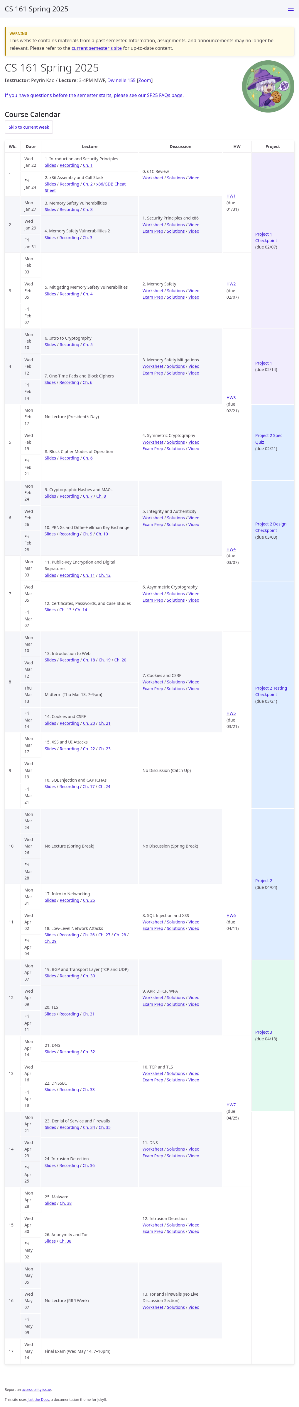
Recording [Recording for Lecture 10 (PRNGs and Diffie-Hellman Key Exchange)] (69, 534)
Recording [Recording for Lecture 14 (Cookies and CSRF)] (69, 723)
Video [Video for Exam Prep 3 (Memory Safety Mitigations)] (193, 373)
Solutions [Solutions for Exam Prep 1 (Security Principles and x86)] (176, 231)
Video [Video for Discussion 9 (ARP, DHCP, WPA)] (193, 997)
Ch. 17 (89, 786)
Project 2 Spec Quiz (268, 439)
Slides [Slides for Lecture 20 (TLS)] (50, 1014)
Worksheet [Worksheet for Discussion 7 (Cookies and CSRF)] (153, 682)
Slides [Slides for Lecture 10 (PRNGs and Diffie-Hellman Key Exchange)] (50, 534)
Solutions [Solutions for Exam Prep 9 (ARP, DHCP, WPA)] (176, 1004)
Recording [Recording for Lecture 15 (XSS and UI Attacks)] (69, 748)
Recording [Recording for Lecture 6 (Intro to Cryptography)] (69, 344)
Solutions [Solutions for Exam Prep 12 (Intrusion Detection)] (176, 1231)
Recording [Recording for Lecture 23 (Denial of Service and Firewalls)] (69, 1127)
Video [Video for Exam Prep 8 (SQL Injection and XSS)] (193, 928)
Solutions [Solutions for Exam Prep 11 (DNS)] (176, 1155)
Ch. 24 (104, 786)
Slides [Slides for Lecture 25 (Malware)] (50, 1203)
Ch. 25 (89, 900)
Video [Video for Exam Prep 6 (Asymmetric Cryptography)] (193, 600)
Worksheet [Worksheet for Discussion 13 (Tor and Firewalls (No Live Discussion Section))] (153, 1307)
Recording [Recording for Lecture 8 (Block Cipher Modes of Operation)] (69, 458)
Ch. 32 (89, 1051)
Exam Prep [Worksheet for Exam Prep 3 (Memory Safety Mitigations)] (153, 373)
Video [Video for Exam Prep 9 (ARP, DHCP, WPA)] (193, 1004)
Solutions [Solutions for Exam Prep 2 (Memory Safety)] (176, 297)
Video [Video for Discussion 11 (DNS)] (193, 1149)
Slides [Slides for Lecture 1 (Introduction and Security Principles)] (50, 165)
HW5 (231, 713)
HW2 (231, 284)
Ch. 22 (89, 748)
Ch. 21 (105, 723)
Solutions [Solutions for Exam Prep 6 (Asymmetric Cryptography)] (176, 600)
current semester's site (97, 48)
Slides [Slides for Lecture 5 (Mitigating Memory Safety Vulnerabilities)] (50, 294)
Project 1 (263, 363)
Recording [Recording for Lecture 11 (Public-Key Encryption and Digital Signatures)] (69, 575)
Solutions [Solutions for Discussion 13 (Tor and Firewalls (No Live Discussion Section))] (176, 1307)
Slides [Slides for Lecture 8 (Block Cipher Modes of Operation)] (50, 458)
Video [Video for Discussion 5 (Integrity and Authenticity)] (193, 517)
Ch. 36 (89, 1165)
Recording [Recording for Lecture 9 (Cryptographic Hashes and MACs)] (69, 496)
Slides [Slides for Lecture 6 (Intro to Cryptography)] (50, 344)
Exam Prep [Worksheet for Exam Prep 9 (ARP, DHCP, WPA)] (153, 1004)
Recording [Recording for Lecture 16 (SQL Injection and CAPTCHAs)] (69, 786)
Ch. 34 (89, 1127)
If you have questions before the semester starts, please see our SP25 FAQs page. (94, 95)
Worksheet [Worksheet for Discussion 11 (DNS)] (153, 1149)
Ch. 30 (89, 976)
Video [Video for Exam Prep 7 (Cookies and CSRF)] (193, 688)
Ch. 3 (88, 209)
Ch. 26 (89, 935)
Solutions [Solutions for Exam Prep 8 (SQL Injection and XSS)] (176, 928)
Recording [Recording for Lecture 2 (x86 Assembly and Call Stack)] (69, 184)
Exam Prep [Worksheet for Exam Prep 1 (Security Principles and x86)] (153, 231)
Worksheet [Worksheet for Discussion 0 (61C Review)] (153, 178)
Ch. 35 (105, 1127)
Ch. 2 (88, 184)
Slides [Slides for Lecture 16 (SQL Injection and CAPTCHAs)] (50, 786)
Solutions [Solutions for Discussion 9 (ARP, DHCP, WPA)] (176, 997)
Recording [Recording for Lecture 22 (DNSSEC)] (69, 1089)
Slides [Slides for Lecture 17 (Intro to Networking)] (50, 900)
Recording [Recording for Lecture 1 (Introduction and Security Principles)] (69, 165)
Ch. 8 (101, 496)
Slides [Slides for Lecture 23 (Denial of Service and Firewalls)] (50, 1127)
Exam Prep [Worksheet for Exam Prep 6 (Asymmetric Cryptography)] (153, 600)
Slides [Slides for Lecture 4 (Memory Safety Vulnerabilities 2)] (50, 237)
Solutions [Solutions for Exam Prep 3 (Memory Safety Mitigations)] (176, 373)
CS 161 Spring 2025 (36, 8)
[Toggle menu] (291, 9)
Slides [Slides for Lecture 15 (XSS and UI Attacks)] (50, 748)
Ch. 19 (105, 660)
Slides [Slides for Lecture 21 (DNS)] (50, 1051)
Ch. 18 (89, 660)
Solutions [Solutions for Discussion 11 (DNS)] (176, 1149)
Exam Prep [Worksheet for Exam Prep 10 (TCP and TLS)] (153, 1080)
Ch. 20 (120, 660)
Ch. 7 (88, 496)
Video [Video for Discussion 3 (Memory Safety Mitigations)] (193, 366)
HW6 (231, 915)
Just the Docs (38, 1399)
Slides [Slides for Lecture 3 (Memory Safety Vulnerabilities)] (50, 209)
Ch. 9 (87, 534)
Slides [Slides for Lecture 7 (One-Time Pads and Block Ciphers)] (50, 382)
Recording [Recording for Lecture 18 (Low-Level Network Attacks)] (69, 935)
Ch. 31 (89, 1014)
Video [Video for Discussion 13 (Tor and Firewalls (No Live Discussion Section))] (193, 1307)
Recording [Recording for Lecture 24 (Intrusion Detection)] (69, 1165)
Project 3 (263, 1032)
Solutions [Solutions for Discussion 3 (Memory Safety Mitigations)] (176, 366)
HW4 (231, 549)
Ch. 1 (88, 165)
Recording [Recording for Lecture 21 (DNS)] (69, 1051)
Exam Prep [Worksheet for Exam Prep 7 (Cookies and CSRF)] (153, 688)
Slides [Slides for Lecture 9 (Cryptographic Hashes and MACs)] (50, 496)
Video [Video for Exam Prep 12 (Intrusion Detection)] (193, 1231)
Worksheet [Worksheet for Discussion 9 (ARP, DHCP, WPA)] (153, 997)
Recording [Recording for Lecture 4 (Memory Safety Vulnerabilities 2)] (69, 237)
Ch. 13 (65, 610)
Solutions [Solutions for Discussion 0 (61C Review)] (176, 178)
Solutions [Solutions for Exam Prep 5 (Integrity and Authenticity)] (176, 524)
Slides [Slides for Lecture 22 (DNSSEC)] (50, 1089)
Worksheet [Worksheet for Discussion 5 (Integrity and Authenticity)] (153, 517)
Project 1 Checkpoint (266, 237)
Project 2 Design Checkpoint (271, 527)
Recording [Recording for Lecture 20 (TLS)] (69, 1014)
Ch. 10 (102, 534)
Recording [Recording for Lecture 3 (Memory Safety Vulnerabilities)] (69, 209)
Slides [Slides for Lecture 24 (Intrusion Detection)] (50, 1165)
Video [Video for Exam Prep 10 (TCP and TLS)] (193, 1080)
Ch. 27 (104, 935)
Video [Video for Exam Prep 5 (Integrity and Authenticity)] (193, 524)
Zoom (144, 80)
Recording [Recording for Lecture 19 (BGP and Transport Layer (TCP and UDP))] (69, 976)
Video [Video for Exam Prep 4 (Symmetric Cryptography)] (193, 448)
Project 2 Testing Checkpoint (271, 691)
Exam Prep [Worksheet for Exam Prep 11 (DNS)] (153, 1155)
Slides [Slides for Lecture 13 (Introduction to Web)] (50, 660)
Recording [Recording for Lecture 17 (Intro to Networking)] (69, 900)
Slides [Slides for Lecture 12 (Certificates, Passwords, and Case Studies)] (50, 610)
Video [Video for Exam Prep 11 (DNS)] (193, 1155)
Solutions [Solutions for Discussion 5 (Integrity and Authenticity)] (176, 517)
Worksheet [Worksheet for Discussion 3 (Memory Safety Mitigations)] (153, 366)
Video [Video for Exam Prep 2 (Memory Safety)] (193, 297)
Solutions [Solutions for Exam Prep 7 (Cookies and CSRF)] (176, 688)
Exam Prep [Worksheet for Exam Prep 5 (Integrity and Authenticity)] (153, 524)
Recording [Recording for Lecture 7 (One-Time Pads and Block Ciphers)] (69, 382)
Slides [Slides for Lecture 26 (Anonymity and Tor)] (50, 1241)
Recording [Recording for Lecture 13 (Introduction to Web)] (69, 660)
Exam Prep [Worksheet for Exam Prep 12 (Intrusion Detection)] (153, 1231)
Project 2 (263, 880)
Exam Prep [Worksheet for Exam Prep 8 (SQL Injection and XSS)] (153, 928)
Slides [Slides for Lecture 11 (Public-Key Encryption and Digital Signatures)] (50, 575)
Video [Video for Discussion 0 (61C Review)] (193, 178)
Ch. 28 (120, 935)
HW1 (231, 196)
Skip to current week (29, 127)
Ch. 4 (88, 294)
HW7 (231, 1104)
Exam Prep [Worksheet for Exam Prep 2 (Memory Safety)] (153, 297)
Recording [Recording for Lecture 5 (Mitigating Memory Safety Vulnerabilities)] (69, 294)
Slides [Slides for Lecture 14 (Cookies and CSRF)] (50, 723)
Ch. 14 (81, 610)
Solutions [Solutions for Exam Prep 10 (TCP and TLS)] (176, 1080)
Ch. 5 (88, 344)
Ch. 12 (105, 575)
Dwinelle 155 (121, 80)
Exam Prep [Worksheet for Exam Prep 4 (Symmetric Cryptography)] (153, 448)
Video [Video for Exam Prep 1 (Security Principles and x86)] (193, 231)
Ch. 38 (66, 1203)
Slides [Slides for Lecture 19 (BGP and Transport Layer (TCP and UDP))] (50, 976)
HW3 (231, 397)
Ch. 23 (105, 748)
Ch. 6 (87, 382)
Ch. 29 (51, 941)
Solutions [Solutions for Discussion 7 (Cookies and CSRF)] (176, 682)
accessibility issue (36, 1389)
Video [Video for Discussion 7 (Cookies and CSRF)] (193, 682)
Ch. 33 (89, 1089)
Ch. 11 (89, 575)
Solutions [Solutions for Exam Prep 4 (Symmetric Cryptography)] (176, 448)
